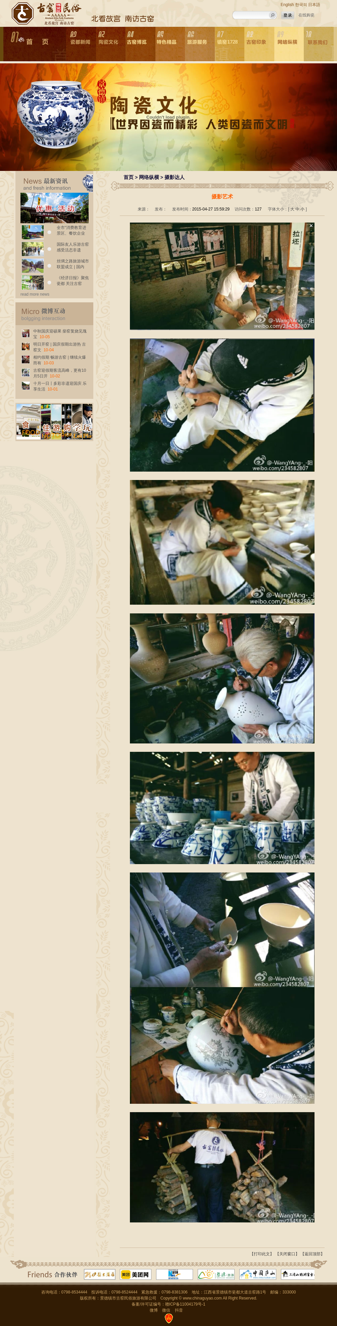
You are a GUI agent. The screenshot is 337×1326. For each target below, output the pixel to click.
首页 (129, 177)
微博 (154, 1310)
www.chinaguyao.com (202, 1298)
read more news (34, 294)
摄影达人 (174, 177)
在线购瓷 (306, 15)
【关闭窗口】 (287, 1254)
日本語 (314, 4)
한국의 (301, 4)
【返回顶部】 (312, 1254)
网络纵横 (149, 177)
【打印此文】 (262, 1254)
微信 (166, 1310)
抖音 (179, 1310)
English (287, 4)
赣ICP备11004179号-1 (185, 1304)
